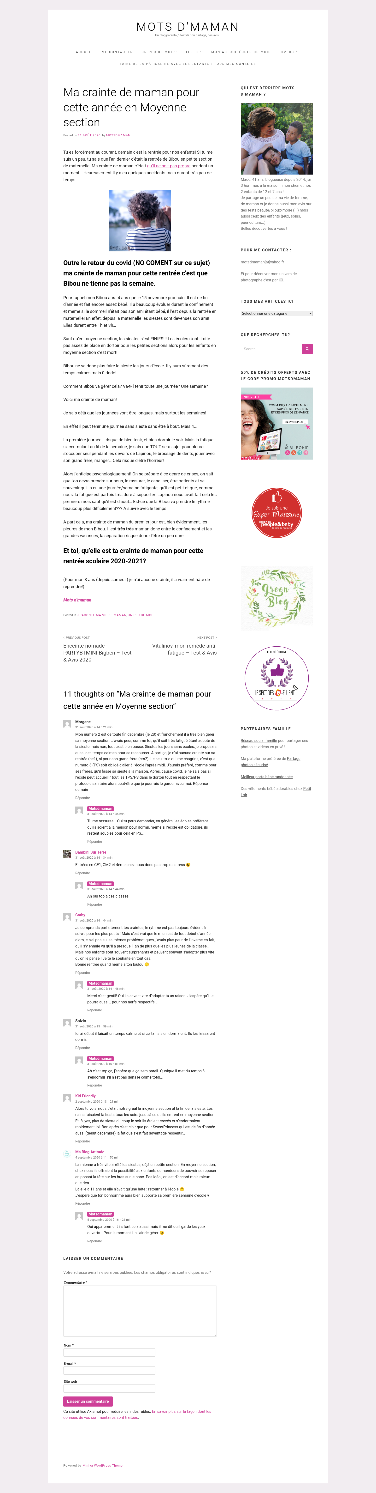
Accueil (84, 52)
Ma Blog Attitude (89, 1152)
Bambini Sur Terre (90, 852)
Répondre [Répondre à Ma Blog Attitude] (82, 1204)
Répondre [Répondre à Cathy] (82, 973)
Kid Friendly (85, 1096)
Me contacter (117, 52)
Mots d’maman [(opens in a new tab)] (77, 599)
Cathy (80, 915)
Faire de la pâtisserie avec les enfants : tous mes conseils (188, 64)
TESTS (192, 52)
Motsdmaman (118, 135)
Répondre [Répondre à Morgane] (82, 798)
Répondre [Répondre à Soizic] (82, 1048)
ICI (281, 280)
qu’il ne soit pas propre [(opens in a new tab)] (169, 165)
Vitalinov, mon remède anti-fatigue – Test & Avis (181, 645)
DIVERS (287, 52)
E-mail (70, 1364)
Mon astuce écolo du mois (241, 52)
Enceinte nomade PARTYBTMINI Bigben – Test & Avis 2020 (99, 649)
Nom (69, 1345)
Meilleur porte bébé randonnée (267, 777)
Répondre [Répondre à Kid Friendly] (82, 1141)
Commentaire (75, 1283)
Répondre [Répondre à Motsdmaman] (94, 842)
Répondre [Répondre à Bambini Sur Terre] (82, 873)
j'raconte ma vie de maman (102, 615)
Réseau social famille (259, 740)
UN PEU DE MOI (156, 52)
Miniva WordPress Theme (102, 1465)
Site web (70, 1382)
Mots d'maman (188, 27)
